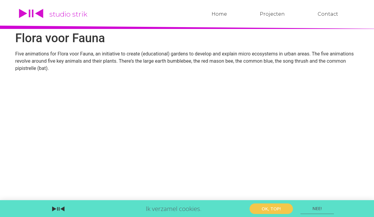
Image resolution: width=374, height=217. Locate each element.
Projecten (272, 14)
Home (219, 14)
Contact (328, 14)
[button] (271, 208)
